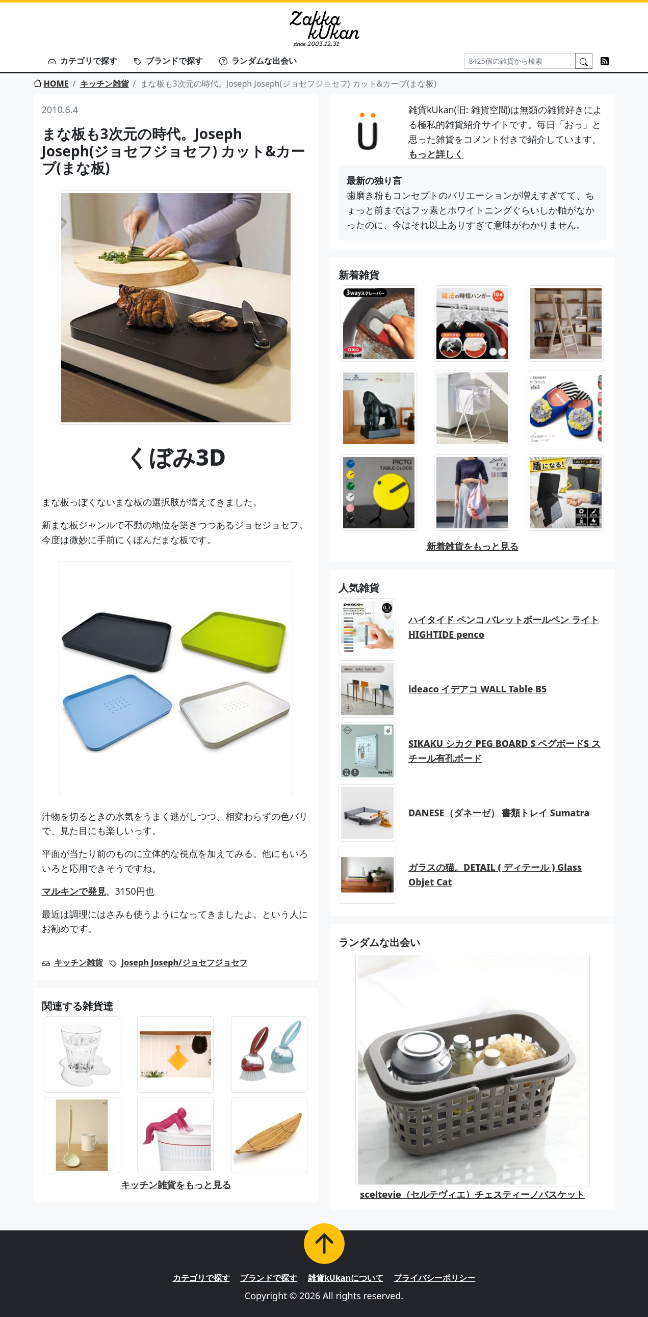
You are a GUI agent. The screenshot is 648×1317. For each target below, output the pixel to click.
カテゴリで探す (82, 60)
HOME (51, 83)
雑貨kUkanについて (345, 1277)
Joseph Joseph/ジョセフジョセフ (184, 962)
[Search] (520, 61)
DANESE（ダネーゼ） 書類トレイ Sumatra (498, 813)
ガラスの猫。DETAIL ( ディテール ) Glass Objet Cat (495, 874)
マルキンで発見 (74, 891)
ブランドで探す (168, 60)
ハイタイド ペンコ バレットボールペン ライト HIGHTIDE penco (503, 626)
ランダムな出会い (258, 60)
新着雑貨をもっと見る (473, 546)
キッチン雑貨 (104, 83)
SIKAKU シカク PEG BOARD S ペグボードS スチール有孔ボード (504, 750)
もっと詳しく (435, 154)
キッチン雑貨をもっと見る (176, 1184)
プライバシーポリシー (434, 1277)
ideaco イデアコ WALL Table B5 (477, 689)
